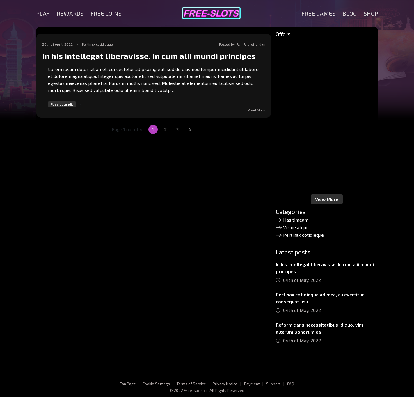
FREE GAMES (318, 13)
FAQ (290, 384)
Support (273, 384)
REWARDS (70, 13)
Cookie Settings (156, 384)
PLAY (43, 13)
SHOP (371, 13)
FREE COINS (106, 13)
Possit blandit (62, 104)
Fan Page (128, 384)
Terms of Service (191, 384)
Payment (252, 384)
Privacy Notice (225, 384)
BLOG (349, 13)
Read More (256, 110)
